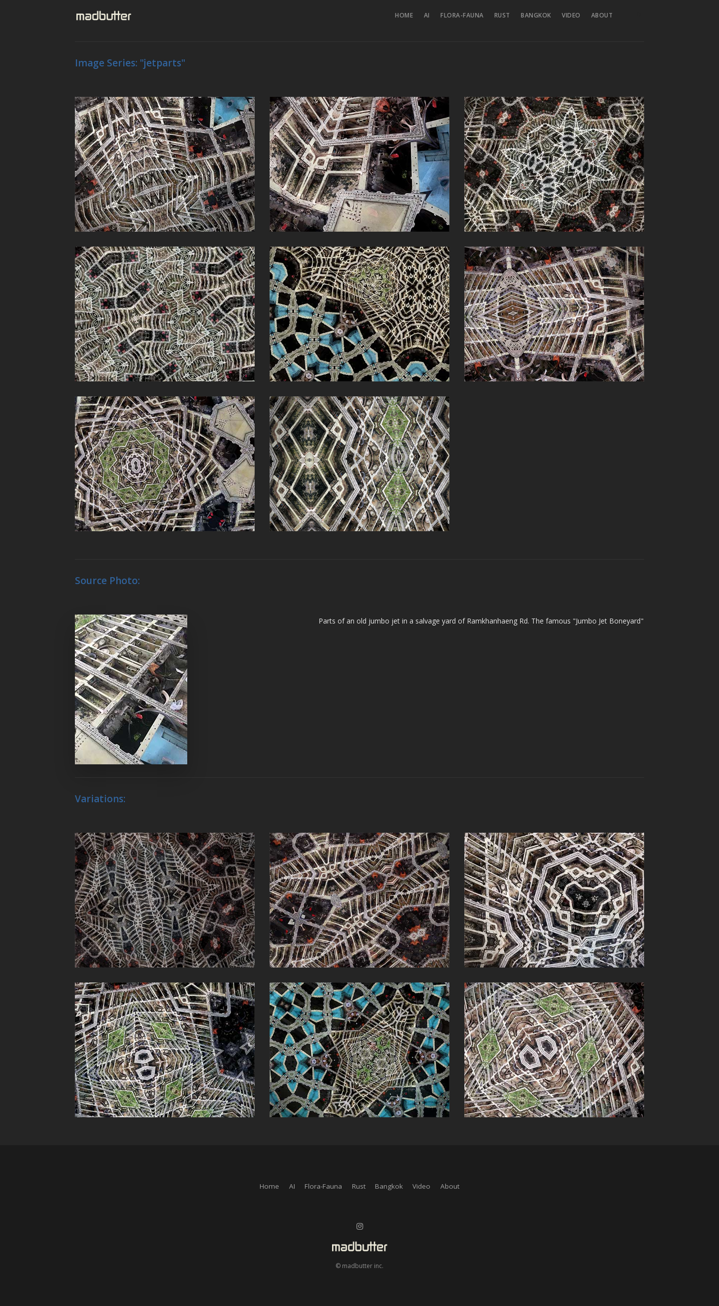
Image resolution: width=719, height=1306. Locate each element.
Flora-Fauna (462, 15)
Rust (502, 15)
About (602, 15)
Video (571, 15)
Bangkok (536, 15)
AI (427, 15)
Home (404, 15)
